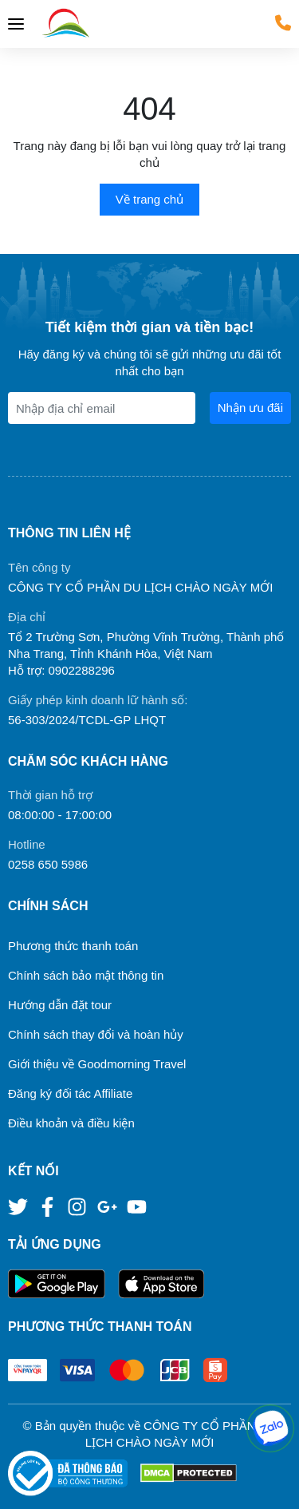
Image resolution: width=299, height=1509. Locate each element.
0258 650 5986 (48, 864)
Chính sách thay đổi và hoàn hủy (95, 1034)
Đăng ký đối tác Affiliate (70, 1093)
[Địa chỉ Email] (101, 408)
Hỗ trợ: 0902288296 (61, 670)
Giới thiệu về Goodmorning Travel (97, 1064)
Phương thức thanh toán (73, 946)
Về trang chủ (149, 199)
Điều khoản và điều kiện (71, 1123)
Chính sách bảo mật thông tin (85, 975)
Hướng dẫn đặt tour (60, 1005)
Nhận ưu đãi (250, 407)
